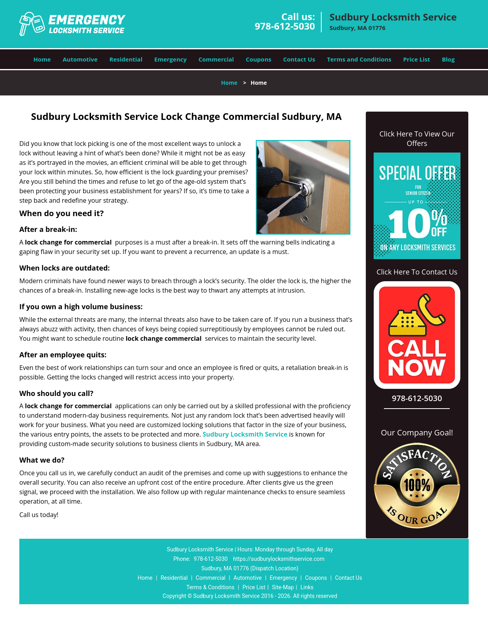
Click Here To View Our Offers (416, 138)
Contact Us (299, 59)
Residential (126, 59)
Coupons (258, 59)
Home (42, 59)
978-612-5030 (285, 25)
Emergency (170, 59)
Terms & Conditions (210, 587)
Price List (416, 59)
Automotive (80, 59)
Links (306, 587)
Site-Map (283, 587)
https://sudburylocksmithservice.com (278, 559)
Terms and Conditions (359, 59)
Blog (448, 59)
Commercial (216, 59)
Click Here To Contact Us (416, 271)
